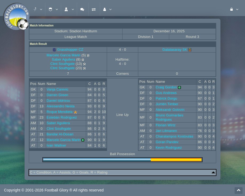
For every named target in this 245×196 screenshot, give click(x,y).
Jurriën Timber (167, 104)
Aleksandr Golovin (170, 110)
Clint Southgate (62, 64)
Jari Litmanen (166, 131)
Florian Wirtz (166, 125)
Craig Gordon (166, 87)
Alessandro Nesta (61, 106)
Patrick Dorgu (166, 98)
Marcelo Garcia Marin (63, 55)
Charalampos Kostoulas (174, 136)
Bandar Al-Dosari (60, 134)
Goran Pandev (167, 142)
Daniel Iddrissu (58, 101)
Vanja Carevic (58, 89)
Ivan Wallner (56, 145)
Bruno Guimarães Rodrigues (169, 117)
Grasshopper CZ (70, 50)
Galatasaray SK (177, 50)
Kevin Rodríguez (169, 148)
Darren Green (57, 95)
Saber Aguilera (63, 59)
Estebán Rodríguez (62, 117)
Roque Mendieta (60, 112)
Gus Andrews (166, 93)
